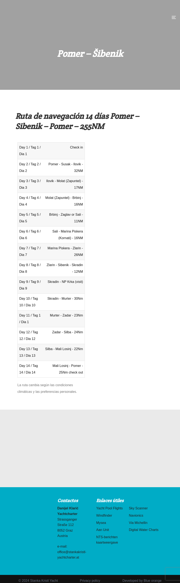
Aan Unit (102, 530)
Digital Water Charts (144, 530)
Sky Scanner (138, 508)
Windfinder (104, 515)
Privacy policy (90, 580)
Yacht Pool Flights (109, 508)
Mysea (101, 523)
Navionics (136, 515)
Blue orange (153, 580)
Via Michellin (138, 523)
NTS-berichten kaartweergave (107, 539)
